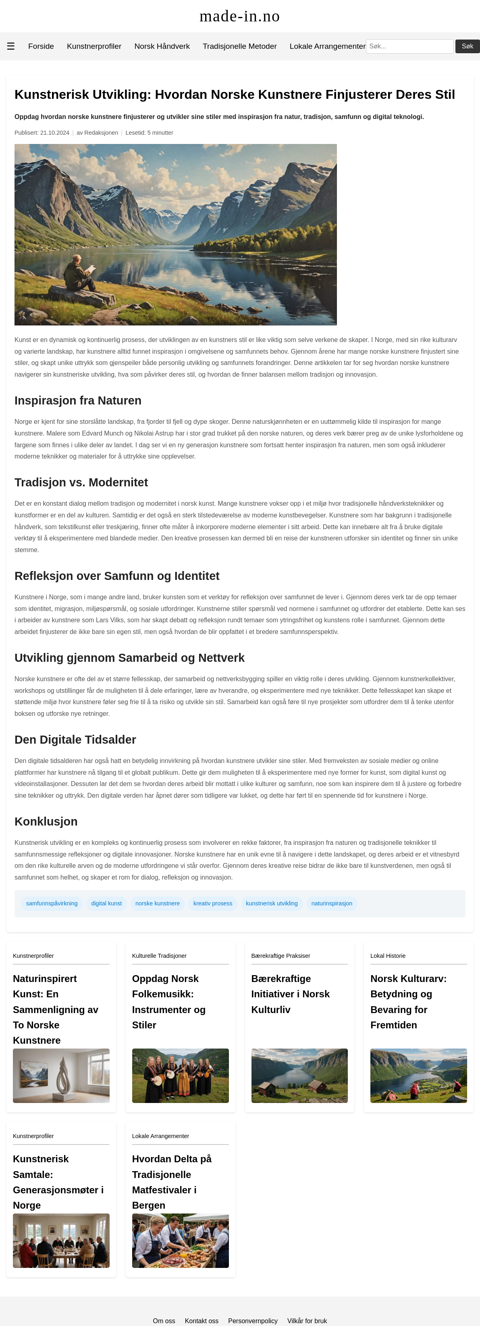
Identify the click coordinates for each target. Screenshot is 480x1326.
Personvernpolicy (253, 1321)
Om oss (164, 1321)
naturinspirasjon (332, 903)
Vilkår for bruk (307, 1321)
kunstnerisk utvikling (272, 903)
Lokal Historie (387, 956)
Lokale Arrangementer (328, 46)
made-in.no (240, 16)
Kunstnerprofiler (94, 46)
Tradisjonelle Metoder (240, 46)
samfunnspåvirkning (52, 903)
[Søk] (410, 46)
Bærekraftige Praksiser (280, 956)
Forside (41, 46)
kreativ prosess (213, 903)
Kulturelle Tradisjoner (159, 956)
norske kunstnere (157, 903)
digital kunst (106, 903)
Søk (467, 46)
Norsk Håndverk (162, 46)
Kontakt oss (202, 1321)
